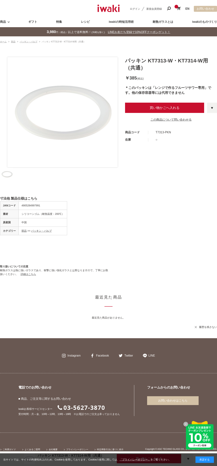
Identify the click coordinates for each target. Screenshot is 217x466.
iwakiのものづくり (204, 21)
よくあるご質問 (32, 449)
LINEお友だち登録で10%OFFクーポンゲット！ (139, 32)
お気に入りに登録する (212, 108)
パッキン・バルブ (41, 230)
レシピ (85, 21)
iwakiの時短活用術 (121, 21)
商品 (3, 21)
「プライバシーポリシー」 (135, 459)
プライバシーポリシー (77, 449)
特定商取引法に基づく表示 (110, 449)
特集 (59, 21)
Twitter (128, 355)
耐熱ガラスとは (163, 21)
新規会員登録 (154, 8)
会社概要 (53, 449)
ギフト (32, 21)
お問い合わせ (205, 8)
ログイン (135, 8)
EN (187, 8)
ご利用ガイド (9, 449)
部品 (24, 230)
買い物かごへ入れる (164, 108)
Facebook (102, 355)
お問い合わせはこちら (173, 400)
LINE (151, 355)
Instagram (74, 355)
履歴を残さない (208, 327)
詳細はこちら (28, 274)
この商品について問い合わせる (171, 119)
